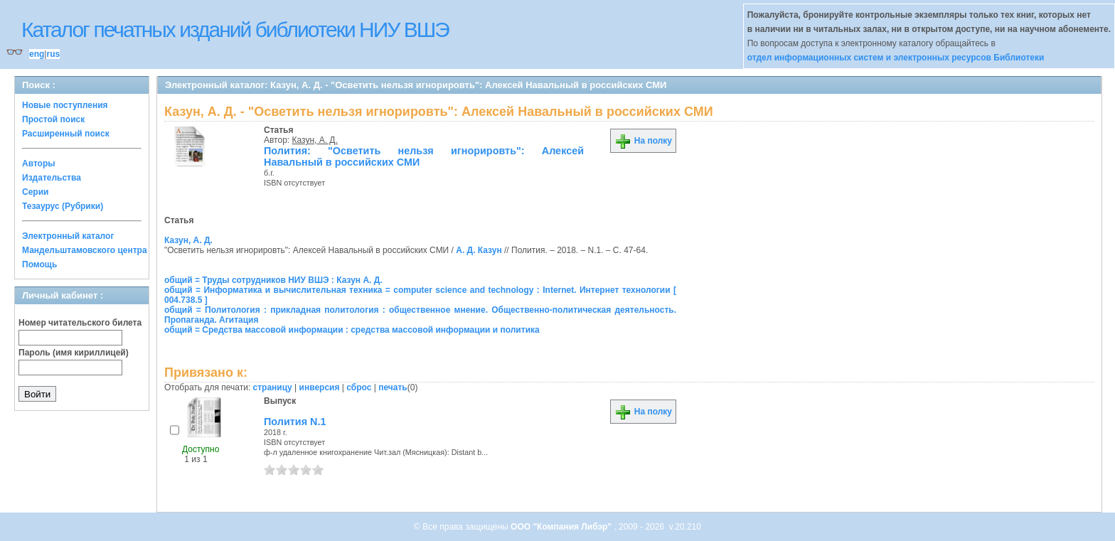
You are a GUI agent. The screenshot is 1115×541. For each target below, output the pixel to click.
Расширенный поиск (66, 134)
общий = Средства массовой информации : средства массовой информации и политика (352, 330)
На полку (643, 141)
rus (53, 54)
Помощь (39, 264)
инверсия (319, 387)
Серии (35, 192)
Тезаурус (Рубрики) (62, 206)
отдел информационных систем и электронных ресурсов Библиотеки (896, 58)
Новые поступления (65, 105)
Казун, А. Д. (315, 140)
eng (36, 54)
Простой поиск (53, 119)
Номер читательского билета (80, 323)
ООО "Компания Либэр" (562, 527)
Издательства (51, 178)
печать (392, 387)
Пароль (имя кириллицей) (73, 353)
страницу (272, 387)
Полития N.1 (295, 421)
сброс (358, 387)
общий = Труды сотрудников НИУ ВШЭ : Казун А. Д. (273, 280)
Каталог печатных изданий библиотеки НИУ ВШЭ (235, 29)
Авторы (38, 163)
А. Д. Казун (478, 250)
